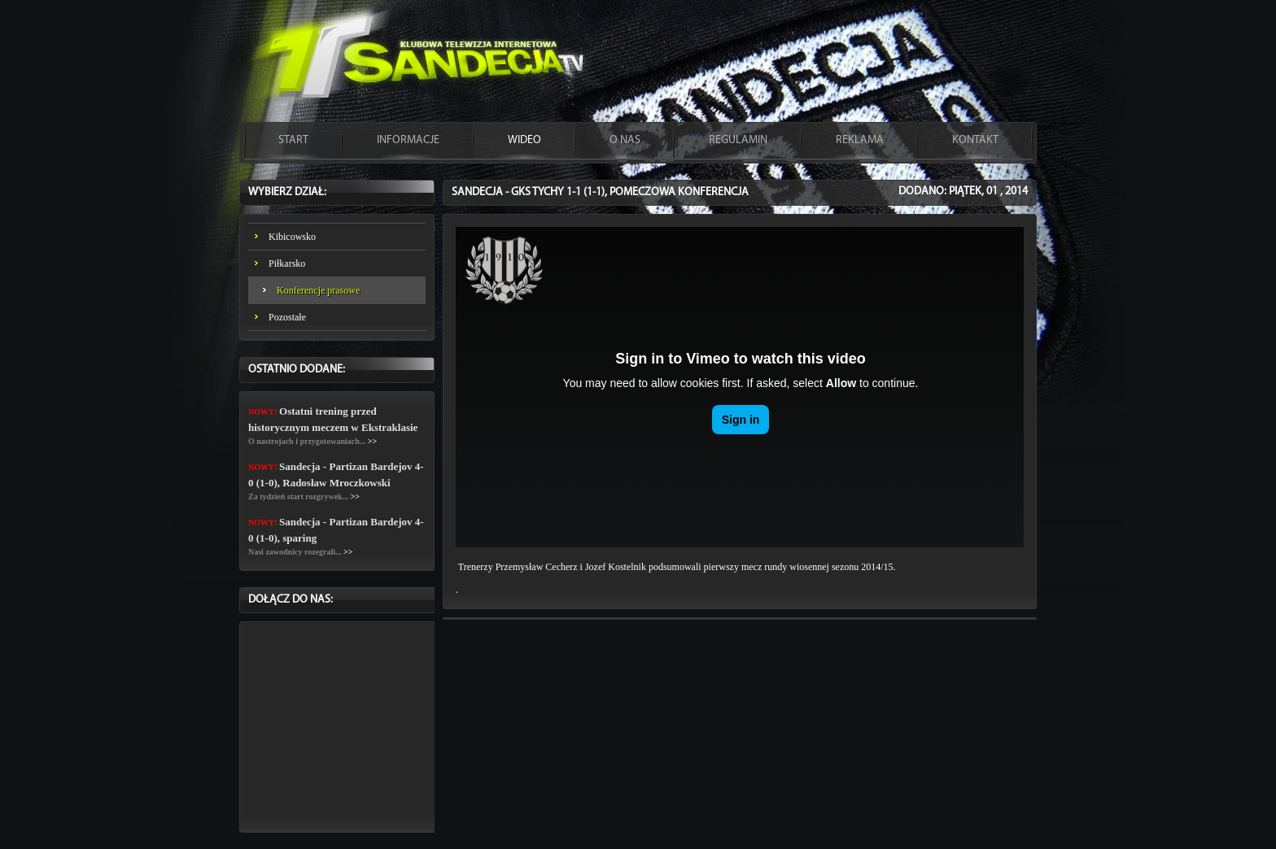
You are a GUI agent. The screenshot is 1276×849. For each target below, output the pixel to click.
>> (372, 441)
